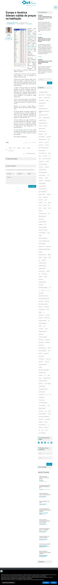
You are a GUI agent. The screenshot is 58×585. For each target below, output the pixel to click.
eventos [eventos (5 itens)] (49, 208)
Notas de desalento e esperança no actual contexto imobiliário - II (45, 552)
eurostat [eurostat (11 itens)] (44, 208)
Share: (7, 142)
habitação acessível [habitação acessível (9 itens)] (42, 254)
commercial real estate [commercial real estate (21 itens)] (47, 158)
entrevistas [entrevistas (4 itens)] (41, 199)
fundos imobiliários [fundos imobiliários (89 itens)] (42, 243)
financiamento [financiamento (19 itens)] (41, 219)
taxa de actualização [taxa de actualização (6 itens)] (42, 413)
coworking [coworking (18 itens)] (41, 180)
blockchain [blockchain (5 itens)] (41, 134)
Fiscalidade (41, 480)
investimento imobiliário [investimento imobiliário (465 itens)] (43, 287)
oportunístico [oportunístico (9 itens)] (41, 334)
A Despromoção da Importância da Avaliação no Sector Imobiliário (44, 521)
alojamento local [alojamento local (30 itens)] (47, 97)
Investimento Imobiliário (43, 539)
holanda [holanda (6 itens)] (40, 257)
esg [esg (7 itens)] (45, 202)
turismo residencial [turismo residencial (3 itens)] (42, 424)
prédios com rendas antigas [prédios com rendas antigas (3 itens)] (44, 369)
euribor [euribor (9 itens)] (40, 208)
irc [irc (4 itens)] (39, 290)
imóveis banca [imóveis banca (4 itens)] (44, 273)
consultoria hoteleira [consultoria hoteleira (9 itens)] (42, 169)
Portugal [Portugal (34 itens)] (40, 353)
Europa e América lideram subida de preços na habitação (21, 15)
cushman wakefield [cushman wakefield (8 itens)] (42, 188)
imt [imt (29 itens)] (39, 273)
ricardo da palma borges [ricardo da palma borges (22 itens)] (43, 389)
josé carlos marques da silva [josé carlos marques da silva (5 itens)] (44, 298)
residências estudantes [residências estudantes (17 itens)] (43, 380)
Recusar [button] (46, 582)
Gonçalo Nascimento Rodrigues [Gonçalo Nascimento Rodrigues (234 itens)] (44, 249)
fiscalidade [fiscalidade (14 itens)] (41, 224)
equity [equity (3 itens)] (46, 199)
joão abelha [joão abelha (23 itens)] (41, 301)
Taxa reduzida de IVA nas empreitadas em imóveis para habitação (45, 510)
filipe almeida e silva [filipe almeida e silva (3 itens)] (42, 216)
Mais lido (40, 472)
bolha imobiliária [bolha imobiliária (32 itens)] (42, 136)
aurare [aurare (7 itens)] (40, 117)
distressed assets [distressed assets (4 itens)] (42, 194)
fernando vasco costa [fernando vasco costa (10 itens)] (42, 213)
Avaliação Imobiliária (43, 504)
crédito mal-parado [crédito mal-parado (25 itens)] (42, 186)
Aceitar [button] (53, 582)
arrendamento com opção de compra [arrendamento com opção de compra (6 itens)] (44, 112)
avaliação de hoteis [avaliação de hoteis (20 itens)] (42, 120)
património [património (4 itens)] (47, 342)
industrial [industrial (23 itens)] (40, 276)
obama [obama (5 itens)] (46, 328)
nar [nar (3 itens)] (48, 320)
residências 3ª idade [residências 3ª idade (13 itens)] (46, 378)
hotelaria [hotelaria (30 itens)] (45, 257)
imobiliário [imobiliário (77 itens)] (44, 260)
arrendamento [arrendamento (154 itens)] (41, 105)
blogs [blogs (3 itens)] (46, 134)
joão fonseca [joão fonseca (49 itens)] (47, 301)
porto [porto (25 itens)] (49, 350)
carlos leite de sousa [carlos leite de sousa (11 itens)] (42, 153)
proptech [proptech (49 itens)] (40, 367)
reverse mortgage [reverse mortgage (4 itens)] (48, 383)
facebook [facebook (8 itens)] (40, 210)
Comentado (46, 472)
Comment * (21, 180)
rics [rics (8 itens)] (46, 394)
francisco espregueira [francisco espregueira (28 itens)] (43, 227)
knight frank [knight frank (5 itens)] (47, 306)
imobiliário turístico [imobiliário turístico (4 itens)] (42, 268)
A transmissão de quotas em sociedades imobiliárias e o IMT (45, 486)
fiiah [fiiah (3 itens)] (49, 213)
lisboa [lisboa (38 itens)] (48, 309)
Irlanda (15, 99)
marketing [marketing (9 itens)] (40, 317)
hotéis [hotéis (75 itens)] (50, 257)
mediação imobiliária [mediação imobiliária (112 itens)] (42, 320)
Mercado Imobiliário (42, 496)
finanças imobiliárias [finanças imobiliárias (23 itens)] (42, 221)
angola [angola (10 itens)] (47, 100)
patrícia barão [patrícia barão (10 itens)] (41, 345)
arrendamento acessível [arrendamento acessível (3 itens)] (43, 108)
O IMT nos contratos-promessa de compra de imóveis (44, 477)
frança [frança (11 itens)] (48, 232)
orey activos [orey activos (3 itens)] (41, 339)
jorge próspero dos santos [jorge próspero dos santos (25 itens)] (43, 295)
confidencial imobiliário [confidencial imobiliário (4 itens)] (43, 164)
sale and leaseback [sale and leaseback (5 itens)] (42, 405)
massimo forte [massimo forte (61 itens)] (46, 317)
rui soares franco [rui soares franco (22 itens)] (42, 400)
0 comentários (29, 23)
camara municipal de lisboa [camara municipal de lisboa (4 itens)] (44, 147)
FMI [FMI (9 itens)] (45, 224)
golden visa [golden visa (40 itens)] (48, 246)
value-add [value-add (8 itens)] (40, 427)
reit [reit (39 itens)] (45, 375)
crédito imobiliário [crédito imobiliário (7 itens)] (42, 183)
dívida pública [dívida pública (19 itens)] (45, 197)
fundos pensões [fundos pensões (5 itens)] (41, 246)
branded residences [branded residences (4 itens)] (42, 139)
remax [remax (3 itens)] (48, 375)
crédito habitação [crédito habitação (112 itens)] (47, 180)
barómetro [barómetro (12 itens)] (45, 125)
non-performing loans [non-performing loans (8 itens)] (42, 323)
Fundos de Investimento (43, 555)
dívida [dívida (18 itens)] (40, 197)
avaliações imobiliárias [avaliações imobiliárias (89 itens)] (43, 123)
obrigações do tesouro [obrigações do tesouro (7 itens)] (43, 331)
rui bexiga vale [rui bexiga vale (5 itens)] (41, 397)
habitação (31, 36)
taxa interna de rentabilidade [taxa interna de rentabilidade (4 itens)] (44, 416)
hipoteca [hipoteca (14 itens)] (49, 254)
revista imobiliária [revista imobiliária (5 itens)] (42, 386)
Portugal (25, 129)
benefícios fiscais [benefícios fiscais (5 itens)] (42, 128)
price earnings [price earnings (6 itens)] (41, 356)
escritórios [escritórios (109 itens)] (41, 202)
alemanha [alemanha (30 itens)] (40, 97)
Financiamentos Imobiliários (44, 546)
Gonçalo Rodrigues (10, 23)
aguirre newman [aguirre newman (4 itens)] (41, 94)
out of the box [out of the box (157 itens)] (41, 342)
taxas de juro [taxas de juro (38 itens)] (41, 419)
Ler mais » (40, 34)
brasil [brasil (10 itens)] (49, 139)
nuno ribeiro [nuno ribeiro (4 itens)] (41, 328)
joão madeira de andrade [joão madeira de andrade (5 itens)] (43, 304)
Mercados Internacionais (13, 22)
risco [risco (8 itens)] (50, 394)
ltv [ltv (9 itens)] (44, 312)
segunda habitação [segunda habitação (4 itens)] (42, 408)
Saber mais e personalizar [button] (8, 582)
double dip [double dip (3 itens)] (49, 194)
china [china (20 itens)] (40, 158)
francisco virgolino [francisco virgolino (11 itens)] (42, 232)
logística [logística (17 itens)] (40, 312)
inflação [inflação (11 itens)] (45, 276)
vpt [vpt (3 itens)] (39, 430)
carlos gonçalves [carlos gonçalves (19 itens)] (42, 150)
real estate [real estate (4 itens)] (40, 375)
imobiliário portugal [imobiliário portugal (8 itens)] (42, 265)
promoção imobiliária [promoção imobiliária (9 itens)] (42, 364)
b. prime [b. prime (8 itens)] (40, 125)
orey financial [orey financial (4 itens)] (47, 339)
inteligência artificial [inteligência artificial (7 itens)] (42, 282)
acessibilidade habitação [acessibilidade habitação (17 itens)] (43, 92)
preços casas (11, 150)
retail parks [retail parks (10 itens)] (41, 383)
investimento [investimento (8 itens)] (41, 284)
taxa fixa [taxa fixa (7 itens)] (49, 413)
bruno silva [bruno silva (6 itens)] (47, 142)
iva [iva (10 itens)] (49, 290)
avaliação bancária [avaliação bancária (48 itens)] (46, 117)
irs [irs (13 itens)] (46, 290)
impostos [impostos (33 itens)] (48, 271)
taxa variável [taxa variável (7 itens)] (47, 419)
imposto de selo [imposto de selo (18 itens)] (41, 271)
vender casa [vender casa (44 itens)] (46, 427)
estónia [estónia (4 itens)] (44, 205)
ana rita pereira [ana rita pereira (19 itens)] (41, 100)
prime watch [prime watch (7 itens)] (41, 361)
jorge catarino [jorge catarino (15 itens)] (41, 293)
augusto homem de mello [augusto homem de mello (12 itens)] (43, 114)
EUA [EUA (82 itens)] (48, 205)
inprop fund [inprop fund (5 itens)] (41, 279)
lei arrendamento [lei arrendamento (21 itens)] (42, 309)
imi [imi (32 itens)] (39, 260)
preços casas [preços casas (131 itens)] (46, 353)
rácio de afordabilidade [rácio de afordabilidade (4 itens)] (43, 402)
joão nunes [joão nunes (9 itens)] (41, 306)
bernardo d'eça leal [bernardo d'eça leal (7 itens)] (42, 131)
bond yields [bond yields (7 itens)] (49, 136)
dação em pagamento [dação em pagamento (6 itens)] (42, 191)
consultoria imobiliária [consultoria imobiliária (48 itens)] (43, 172)
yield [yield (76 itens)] (46, 430)
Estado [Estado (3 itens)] (40, 205)
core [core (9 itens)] (48, 175)
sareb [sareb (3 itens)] (48, 405)
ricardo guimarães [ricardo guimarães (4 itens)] (42, 391)
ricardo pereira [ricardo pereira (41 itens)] (41, 394)
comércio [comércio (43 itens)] (47, 161)
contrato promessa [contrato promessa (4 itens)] (42, 175)
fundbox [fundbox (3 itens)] (40, 235)
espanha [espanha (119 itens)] (49, 202)
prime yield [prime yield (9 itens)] (47, 361)
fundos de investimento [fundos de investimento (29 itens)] (43, 238)
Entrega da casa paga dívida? (45, 544)
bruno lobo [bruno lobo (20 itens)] (41, 142)
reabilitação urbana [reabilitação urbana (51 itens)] (42, 372)
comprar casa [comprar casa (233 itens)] (41, 161)
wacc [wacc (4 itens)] (43, 430)
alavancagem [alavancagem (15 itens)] (48, 94)
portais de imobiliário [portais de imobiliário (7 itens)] (42, 350)
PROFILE (8, 38)
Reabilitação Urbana (43, 513)
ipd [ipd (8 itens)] (49, 287)
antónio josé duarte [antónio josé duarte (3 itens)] (42, 103)
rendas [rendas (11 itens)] (40, 378)
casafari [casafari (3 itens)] (49, 153)
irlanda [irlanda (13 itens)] (43, 290)
